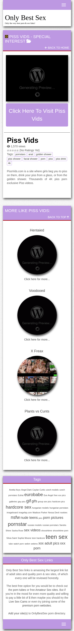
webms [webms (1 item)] (34, 544)
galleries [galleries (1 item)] (13, 501)
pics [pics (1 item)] (40, 518)
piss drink (61, 159)
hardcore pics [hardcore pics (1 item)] (58, 501)
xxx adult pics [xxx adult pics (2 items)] (48, 543)
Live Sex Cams (18, 601)
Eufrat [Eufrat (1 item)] (20, 495)
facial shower (30, 159)
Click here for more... (37, 279)
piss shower (14, 159)
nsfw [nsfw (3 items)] (15, 517)
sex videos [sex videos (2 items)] (32, 530)
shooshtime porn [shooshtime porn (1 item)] (60, 530)
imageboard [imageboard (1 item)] (12, 512)
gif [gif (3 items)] (28, 500)
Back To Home (57, 47)
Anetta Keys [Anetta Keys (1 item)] (14, 490)
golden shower (44, 154)
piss (51, 159)
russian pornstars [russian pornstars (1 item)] (50, 525)
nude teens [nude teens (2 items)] (29, 518)
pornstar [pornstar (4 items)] (17, 524)
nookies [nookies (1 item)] (63, 512)
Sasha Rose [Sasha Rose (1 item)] (17, 530)
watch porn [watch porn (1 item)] (19, 544)
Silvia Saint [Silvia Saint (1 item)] (12, 538)
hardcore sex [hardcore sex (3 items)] (18, 507)
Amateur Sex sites (46, 589)
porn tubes (19, 589)
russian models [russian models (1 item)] (35, 525)
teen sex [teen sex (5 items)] (57, 537)
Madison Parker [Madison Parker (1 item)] (40, 512)
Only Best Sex (25, 18)
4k (9, 163)
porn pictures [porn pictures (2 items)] (53, 518)
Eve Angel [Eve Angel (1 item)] (48, 495)
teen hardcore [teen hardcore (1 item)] (38, 538)
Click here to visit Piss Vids (37, 115)
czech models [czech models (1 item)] (52, 490)
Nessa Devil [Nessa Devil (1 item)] (53, 512)
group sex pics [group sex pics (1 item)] (45, 501)
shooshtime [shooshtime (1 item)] (46, 530)
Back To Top (58, 217)
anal (30, 154)
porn (43, 159)
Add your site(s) (18, 613)
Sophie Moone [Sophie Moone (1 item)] (24, 538)
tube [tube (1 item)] (11, 544)
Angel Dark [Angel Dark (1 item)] (26, 490)
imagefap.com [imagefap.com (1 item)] (25, 512)
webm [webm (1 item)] (27, 544)
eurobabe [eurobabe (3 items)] (33, 494)
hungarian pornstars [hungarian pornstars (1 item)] (59, 508)
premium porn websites (36, 605)
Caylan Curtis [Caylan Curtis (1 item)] (38, 490)
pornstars (20, 154)
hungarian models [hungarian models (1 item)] (40, 508)
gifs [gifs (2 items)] (34, 501)
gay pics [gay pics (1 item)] (21, 501)
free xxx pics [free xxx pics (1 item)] (60, 495)
